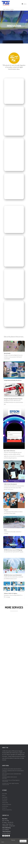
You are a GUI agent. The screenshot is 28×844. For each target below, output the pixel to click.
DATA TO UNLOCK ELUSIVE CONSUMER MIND (11, 773)
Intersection (4, 800)
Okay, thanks (23, 841)
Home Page (4, 793)
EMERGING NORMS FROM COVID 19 (9, 777)
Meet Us (3, 795)
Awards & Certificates (6, 804)
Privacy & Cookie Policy (7, 809)
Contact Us (4, 808)
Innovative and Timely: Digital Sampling (10, 783)
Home (4, 9)
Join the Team (5, 806)
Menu (24, 4)
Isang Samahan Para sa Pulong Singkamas (10, 780)
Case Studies (4, 797)
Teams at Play (5, 802)
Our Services (8, 9)
